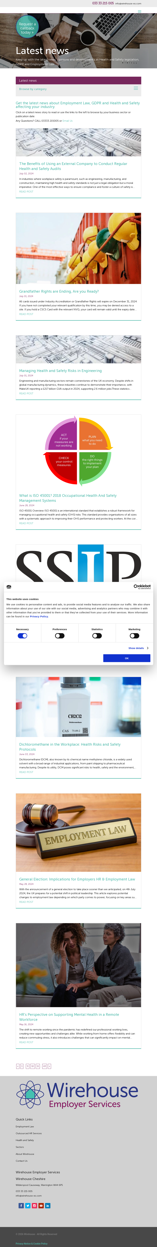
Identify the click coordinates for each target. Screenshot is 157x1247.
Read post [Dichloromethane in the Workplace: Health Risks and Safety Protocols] (26, 772)
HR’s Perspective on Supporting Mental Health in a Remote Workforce (69, 1017)
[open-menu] (139, 9)
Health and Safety (25, 1140)
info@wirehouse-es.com (128, 3)
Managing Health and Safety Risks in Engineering (60, 370)
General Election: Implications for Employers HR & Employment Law (77, 879)
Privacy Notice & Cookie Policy (31, 1243)
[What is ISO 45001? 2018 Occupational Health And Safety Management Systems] (78, 451)
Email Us (68, 120)
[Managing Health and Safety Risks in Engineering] (78, 349)
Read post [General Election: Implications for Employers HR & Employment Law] (26, 902)
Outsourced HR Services (29, 1133)
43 (44, 1066)
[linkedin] (47, 1205)
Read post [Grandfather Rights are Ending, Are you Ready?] (26, 314)
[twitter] (28, 1205)
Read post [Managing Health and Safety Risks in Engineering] (26, 393)
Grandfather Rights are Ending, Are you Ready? (59, 291)
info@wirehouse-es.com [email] (29, 1195)
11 (38, 1066)
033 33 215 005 (103, 3)
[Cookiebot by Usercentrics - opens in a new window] (136, 587)
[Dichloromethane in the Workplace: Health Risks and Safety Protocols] (78, 707)
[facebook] (21, 1205)
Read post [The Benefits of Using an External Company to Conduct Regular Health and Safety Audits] (26, 191)
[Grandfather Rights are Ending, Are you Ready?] (78, 248)
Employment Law (25, 1126)
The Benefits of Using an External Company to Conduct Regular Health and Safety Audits (73, 166)
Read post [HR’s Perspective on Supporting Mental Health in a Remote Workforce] (26, 1042)
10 (32, 1066)
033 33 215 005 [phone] (24, 1191)
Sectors (20, 1147)
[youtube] (41, 1205)
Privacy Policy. (39, 616)
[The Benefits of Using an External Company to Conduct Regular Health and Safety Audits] (78, 142)
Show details (136, 648)
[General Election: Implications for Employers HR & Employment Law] (78, 833)
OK (127, 658)
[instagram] (34, 1205)
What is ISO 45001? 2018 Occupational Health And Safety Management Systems (68, 498)
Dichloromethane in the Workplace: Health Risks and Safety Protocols (70, 747)
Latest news (28, 80)
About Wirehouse (25, 1154)
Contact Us (22, 1161)
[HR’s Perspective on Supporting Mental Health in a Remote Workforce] (78, 965)
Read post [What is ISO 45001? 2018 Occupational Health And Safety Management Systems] (26, 523)
